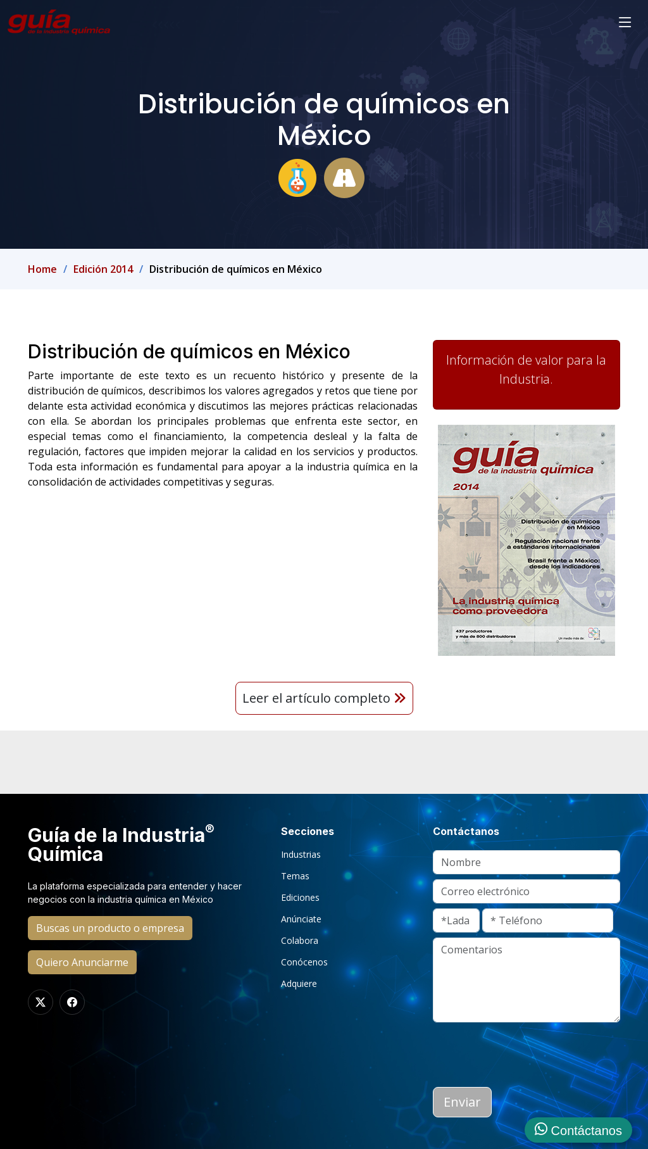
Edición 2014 (103, 269)
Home (42, 269)
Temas (295, 876)
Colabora (299, 940)
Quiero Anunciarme (82, 962)
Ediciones (300, 897)
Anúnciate (301, 919)
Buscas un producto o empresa (110, 928)
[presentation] (529, 1052)
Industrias (301, 854)
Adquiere (299, 983)
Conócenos (304, 962)
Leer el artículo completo (324, 697)
